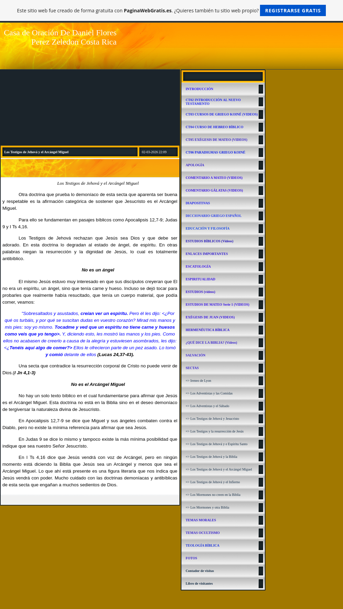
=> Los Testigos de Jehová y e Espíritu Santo (216, 444)
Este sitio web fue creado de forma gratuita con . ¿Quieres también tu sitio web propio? (171, 10)
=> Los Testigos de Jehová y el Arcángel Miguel (219, 469)
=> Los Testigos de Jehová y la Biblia (211, 457)
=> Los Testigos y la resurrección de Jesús (215, 431)
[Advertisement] (90, 107)
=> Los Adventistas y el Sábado (207, 406)
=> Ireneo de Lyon (198, 380)
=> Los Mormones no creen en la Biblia (213, 495)
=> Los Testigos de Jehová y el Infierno (213, 482)
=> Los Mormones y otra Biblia (207, 507)
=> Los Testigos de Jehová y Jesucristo (212, 419)
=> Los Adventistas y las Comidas (209, 393)
